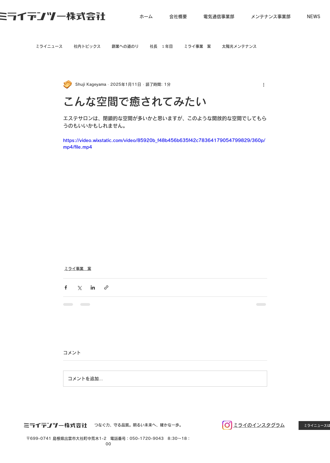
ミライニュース (49, 46)
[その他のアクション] (264, 84)
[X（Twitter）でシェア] (79, 287)
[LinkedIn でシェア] (92, 287)
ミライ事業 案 (197, 46)
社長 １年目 (161, 46)
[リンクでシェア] (106, 287)
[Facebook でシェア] (65, 287)
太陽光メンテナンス (239, 46)
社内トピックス (87, 46)
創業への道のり (125, 46)
